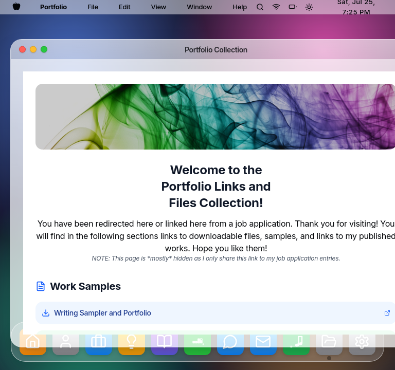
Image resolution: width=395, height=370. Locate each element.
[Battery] (292, 7)
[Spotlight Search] (260, 7)
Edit (125, 7)
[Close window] (22, 49)
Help (239, 7)
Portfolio (53, 7)
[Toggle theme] (309, 7)
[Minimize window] (33, 49)
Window (199, 7)
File (92, 7)
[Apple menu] (16, 6)
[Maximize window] (44, 49)
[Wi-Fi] (276, 7)
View (158, 7)
